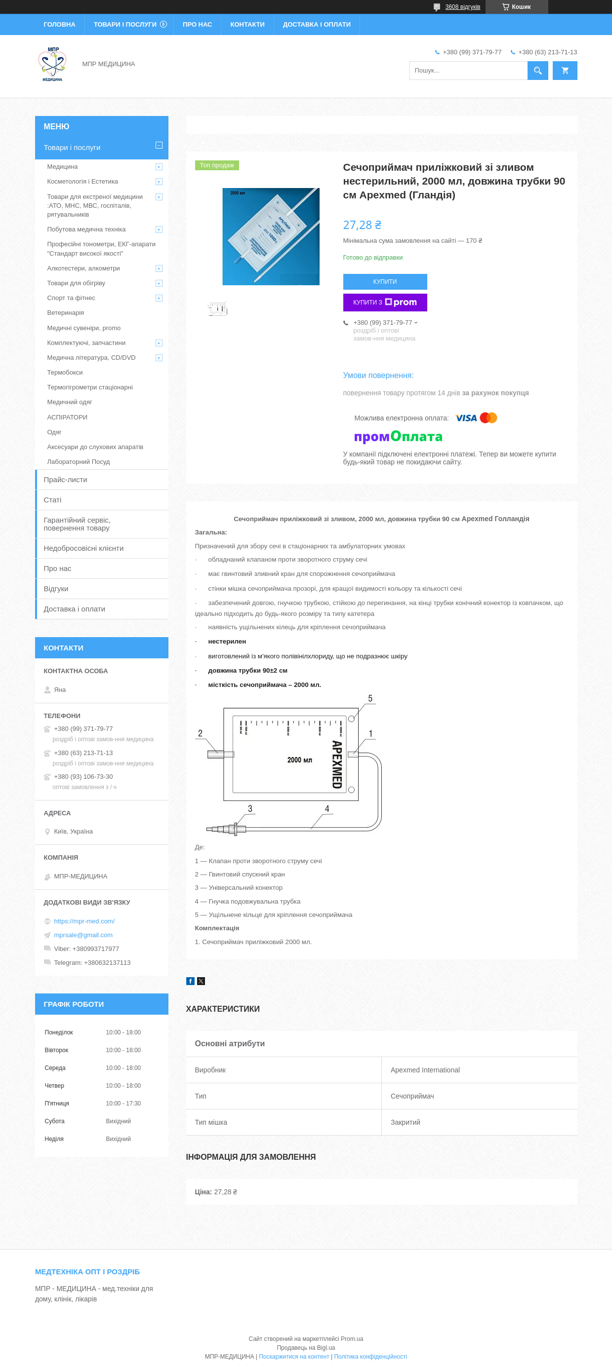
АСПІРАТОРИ (67, 417)
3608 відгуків (463, 6)
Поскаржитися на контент (294, 1356)
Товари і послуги (125, 24)
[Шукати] (538, 70)
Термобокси (65, 372)
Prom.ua (352, 1338)
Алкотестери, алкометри (83, 268)
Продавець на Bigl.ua (306, 1347)
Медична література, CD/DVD (91, 357)
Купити (385, 281)
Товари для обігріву (76, 283)
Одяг (54, 432)
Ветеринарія (65, 312)
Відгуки (56, 588)
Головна (60, 24)
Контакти (247, 24)
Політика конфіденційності (370, 1356)
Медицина (62, 166)
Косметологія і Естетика (83, 181)
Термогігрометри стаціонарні (90, 387)
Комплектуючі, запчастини (86, 342)
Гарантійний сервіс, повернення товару (77, 524)
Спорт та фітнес (71, 298)
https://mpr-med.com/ (84, 921)
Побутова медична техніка (86, 229)
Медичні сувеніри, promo (84, 328)
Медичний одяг (69, 402)
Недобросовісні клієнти (84, 548)
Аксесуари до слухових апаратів (95, 447)
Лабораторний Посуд (78, 461)
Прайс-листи (65, 479)
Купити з (385, 302)
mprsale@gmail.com (83, 935)
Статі (53, 499)
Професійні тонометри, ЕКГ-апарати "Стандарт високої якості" (101, 248)
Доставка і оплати (317, 24)
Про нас (197, 24)
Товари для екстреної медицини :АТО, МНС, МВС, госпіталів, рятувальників (95, 205)
